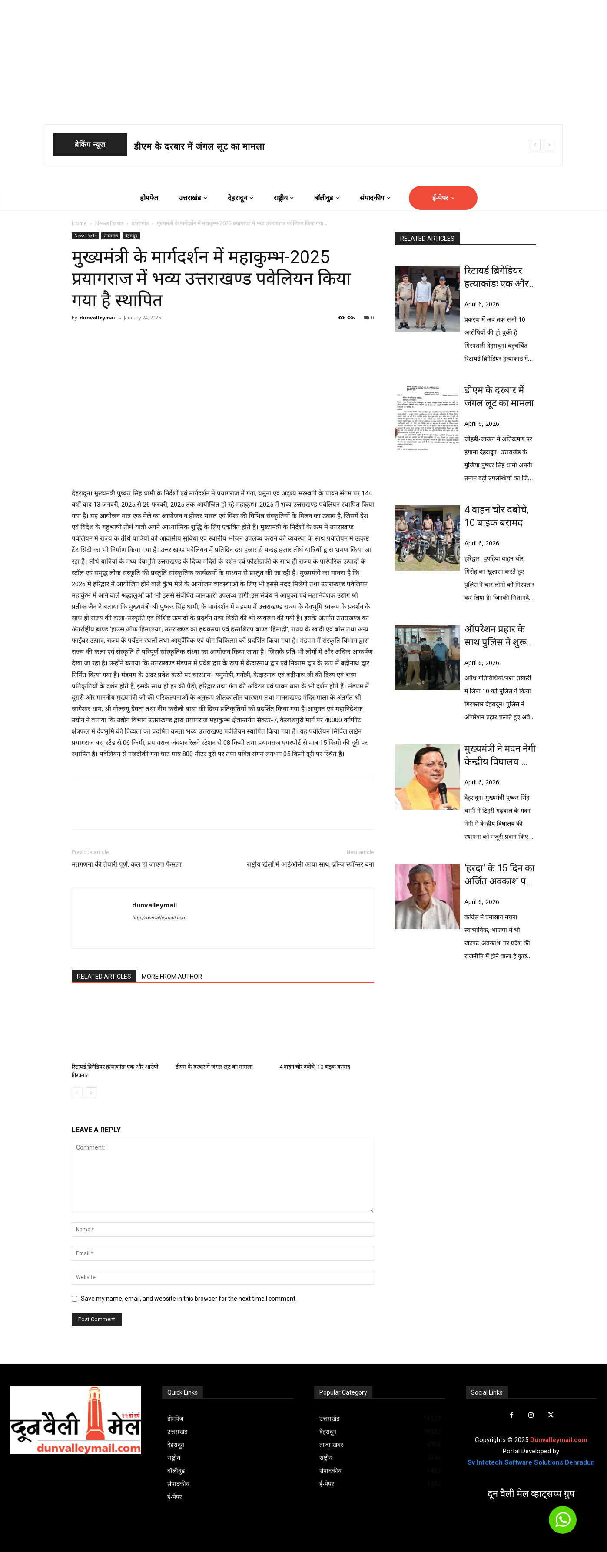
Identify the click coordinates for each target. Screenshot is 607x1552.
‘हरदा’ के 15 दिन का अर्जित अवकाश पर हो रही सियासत (499, 875)
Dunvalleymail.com (558, 1440)
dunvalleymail (98, 317)
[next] (549, 145)
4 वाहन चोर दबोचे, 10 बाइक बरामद (314, 1066)
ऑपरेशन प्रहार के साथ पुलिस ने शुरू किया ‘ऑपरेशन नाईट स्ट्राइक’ (495, 636)
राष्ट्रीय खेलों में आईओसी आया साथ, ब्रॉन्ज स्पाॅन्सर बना (310, 864)
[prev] (535, 145)
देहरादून (131, 236)
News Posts (109, 223)
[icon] (563, 1523)
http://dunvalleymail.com (159, 918)
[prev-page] (77, 1092)
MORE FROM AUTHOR (172, 976)
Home (79, 223)
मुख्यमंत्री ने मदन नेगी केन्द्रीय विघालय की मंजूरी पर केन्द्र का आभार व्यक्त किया (500, 755)
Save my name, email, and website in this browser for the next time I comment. (189, 1298)
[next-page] (91, 1092)
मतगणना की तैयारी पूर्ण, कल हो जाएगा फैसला (127, 864)
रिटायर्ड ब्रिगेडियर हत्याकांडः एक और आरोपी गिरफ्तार (496, 277)
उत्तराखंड (140, 223)
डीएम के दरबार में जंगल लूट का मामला (199, 146)
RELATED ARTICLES (104, 976)
